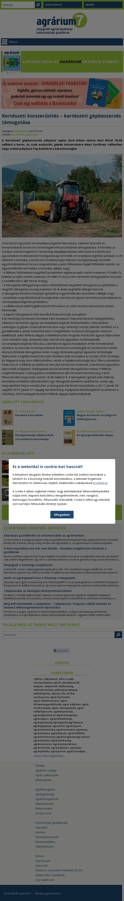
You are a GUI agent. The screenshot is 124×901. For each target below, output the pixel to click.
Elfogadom (62, 582)
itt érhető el (100, 550)
